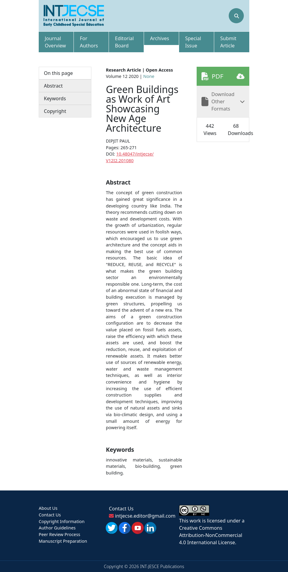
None (149, 76)
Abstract (53, 85)
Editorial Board (124, 42)
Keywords (55, 98)
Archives (159, 38)
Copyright (55, 111)
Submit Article (228, 42)
